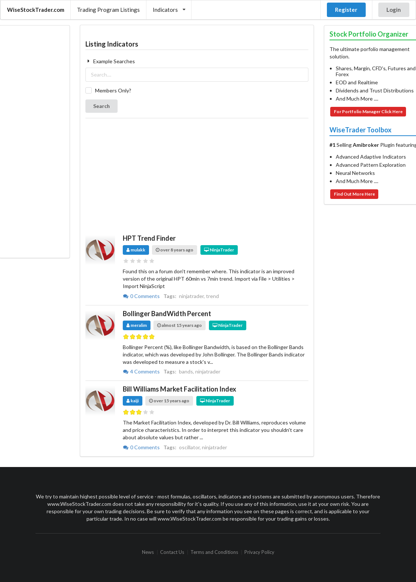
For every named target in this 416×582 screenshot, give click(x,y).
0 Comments (142, 296)
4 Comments (142, 371)
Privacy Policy (259, 552)
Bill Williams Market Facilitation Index (179, 389)
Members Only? (113, 90)
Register (346, 9)
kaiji (132, 400)
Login (393, 9)
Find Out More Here (354, 194)
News (148, 552)
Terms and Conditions (214, 552)
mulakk (135, 250)
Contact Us (172, 552)
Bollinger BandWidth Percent (167, 313)
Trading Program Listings (108, 9)
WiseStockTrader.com (35, 9)
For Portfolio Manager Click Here (368, 111)
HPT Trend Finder (149, 238)
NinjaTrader (219, 250)
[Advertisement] (34, 142)
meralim (136, 325)
